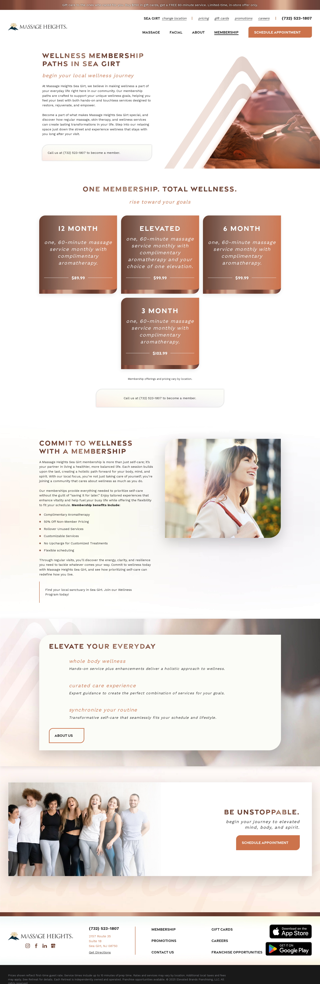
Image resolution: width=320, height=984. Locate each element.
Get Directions (100, 952)
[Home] (37, 27)
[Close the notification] (312, 5)
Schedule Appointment (280, 32)
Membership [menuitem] (226, 32)
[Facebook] (36, 947)
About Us (66, 735)
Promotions (163, 940)
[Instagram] (27, 947)
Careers (219, 940)
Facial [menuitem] (176, 32)
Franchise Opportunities (236, 952)
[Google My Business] (53, 947)
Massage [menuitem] (151, 32)
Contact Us (162, 952)
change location (174, 18)
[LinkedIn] (44, 947)
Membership (163, 929)
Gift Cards (222, 929)
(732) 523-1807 (297, 18)
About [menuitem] (198, 32)
